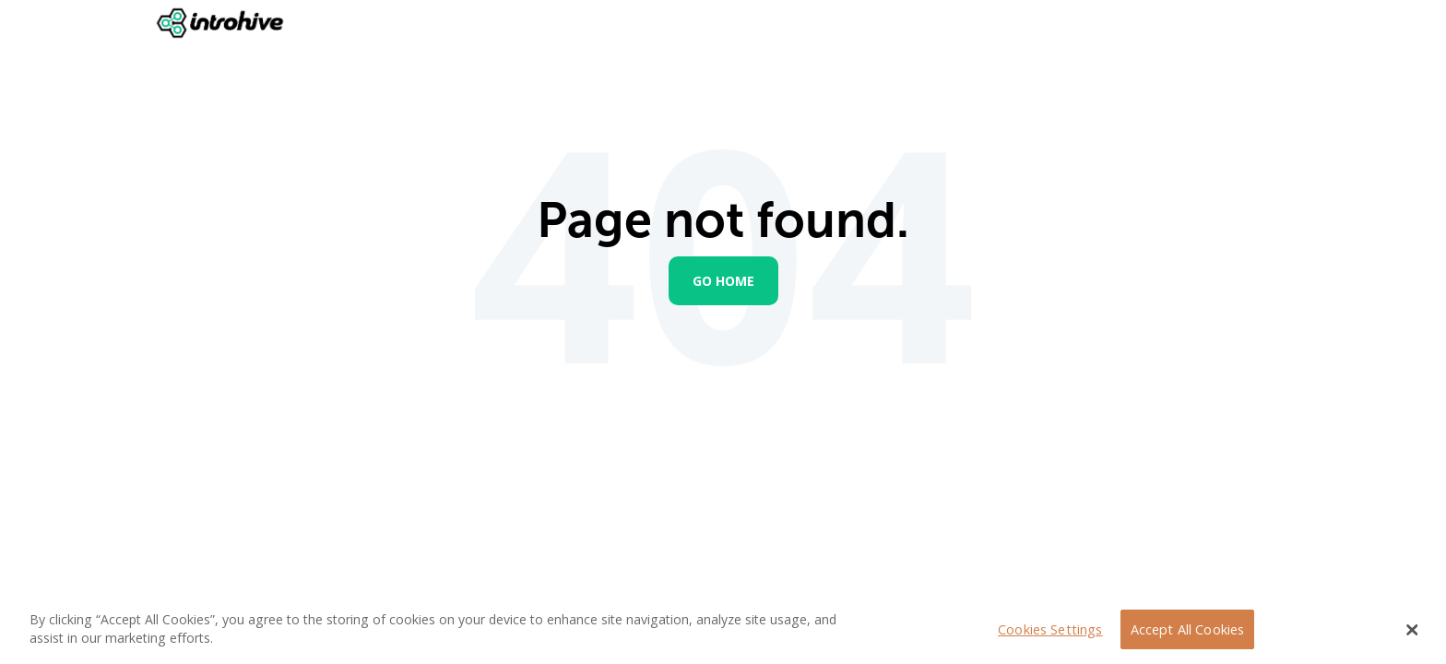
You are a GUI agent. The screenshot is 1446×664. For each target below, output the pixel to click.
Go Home (723, 281)
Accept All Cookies (1188, 629)
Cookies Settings (1050, 629)
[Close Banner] (1412, 630)
